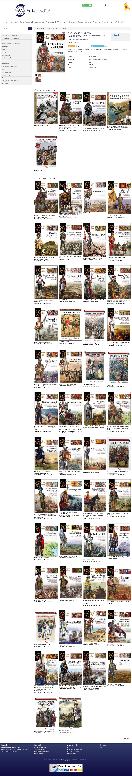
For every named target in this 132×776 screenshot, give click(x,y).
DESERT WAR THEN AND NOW (10, 748)
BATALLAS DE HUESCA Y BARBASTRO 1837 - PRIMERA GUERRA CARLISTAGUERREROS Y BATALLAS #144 (94, 688)
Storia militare (40, 28)
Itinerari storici (6, 75)
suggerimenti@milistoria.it (41, 751)
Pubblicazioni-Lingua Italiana (10, 35)
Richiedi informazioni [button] (97, 46)
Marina (4, 49)
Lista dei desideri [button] (98, 5)
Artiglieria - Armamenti (8, 41)
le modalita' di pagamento (74, 749)
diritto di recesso (72, 753)
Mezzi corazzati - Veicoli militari (11, 44)
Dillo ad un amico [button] (110, 46)
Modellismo (5, 63)
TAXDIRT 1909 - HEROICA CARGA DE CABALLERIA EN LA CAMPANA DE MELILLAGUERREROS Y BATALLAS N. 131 (94, 128)
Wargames (5, 61)
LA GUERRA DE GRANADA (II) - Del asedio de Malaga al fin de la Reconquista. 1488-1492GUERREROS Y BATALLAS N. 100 (94, 427)
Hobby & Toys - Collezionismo (10, 81)
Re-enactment (6, 78)
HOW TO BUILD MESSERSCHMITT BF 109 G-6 (15, 749)
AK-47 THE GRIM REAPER (9, 751)
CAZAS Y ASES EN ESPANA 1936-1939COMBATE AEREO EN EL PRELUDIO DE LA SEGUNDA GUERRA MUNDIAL (118, 128)
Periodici (4, 69)
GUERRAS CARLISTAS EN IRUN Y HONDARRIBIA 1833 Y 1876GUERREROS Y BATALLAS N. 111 (116, 259)
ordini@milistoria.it (39, 749)
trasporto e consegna (73, 751)
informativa (103, 748)
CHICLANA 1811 (87, 212)
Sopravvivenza (6, 72)
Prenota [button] (71, 46)
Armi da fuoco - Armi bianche (10, 38)
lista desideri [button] (83, 46)
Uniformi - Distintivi (7, 58)
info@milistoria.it (39, 753)
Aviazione (5, 46)
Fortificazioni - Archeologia (9, 66)
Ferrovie (4, 52)
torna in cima (125, 738)
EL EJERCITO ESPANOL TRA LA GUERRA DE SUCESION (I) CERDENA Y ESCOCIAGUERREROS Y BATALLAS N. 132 (118, 344)
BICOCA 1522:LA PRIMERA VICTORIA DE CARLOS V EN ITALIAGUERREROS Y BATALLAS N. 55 (117, 473)
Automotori (5, 83)
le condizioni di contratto (74, 748)
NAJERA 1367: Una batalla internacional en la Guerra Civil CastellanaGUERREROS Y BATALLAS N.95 (45, 386)
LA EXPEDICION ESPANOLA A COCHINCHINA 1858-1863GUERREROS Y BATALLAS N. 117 (43, 473)
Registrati (108, 5)
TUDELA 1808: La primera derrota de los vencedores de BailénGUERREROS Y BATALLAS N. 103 (93, 559)
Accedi (116, 5)
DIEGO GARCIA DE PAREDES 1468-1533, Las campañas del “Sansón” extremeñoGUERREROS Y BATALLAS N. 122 (119, 301)
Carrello (87, 5)
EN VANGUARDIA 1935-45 (41, 125)
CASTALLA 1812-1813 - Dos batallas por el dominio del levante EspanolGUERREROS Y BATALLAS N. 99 (45, 259)
